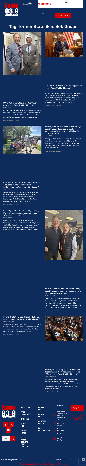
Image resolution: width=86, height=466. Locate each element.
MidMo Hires (24, 432)
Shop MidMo (24, 425)
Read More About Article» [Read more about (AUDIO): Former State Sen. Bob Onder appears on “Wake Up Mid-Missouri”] (11, 120)
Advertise (25, 407)
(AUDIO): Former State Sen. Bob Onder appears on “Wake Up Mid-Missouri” (20, 104)
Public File (41, 415)
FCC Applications (44, 429)
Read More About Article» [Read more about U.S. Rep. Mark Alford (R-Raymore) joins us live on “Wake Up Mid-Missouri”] (53, 105)
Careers (25, 419)
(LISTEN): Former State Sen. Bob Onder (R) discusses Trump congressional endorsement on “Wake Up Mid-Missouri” (21, 184)
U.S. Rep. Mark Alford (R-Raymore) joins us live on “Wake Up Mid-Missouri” (63, 87)
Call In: (28, 4)
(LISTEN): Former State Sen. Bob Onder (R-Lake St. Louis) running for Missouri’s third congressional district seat (63, 291)
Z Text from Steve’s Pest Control (25, 442)
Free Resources (26, 413)
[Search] (12, 438)
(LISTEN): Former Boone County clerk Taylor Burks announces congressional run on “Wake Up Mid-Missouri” (22, 212)
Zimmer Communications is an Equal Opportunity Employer (43, 464)
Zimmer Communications (73, 460)
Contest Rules (42, 422)
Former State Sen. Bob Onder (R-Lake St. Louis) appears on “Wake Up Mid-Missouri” (21, 318)
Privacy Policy (42, 408)
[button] (66, 1)
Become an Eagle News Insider (77, 417)
